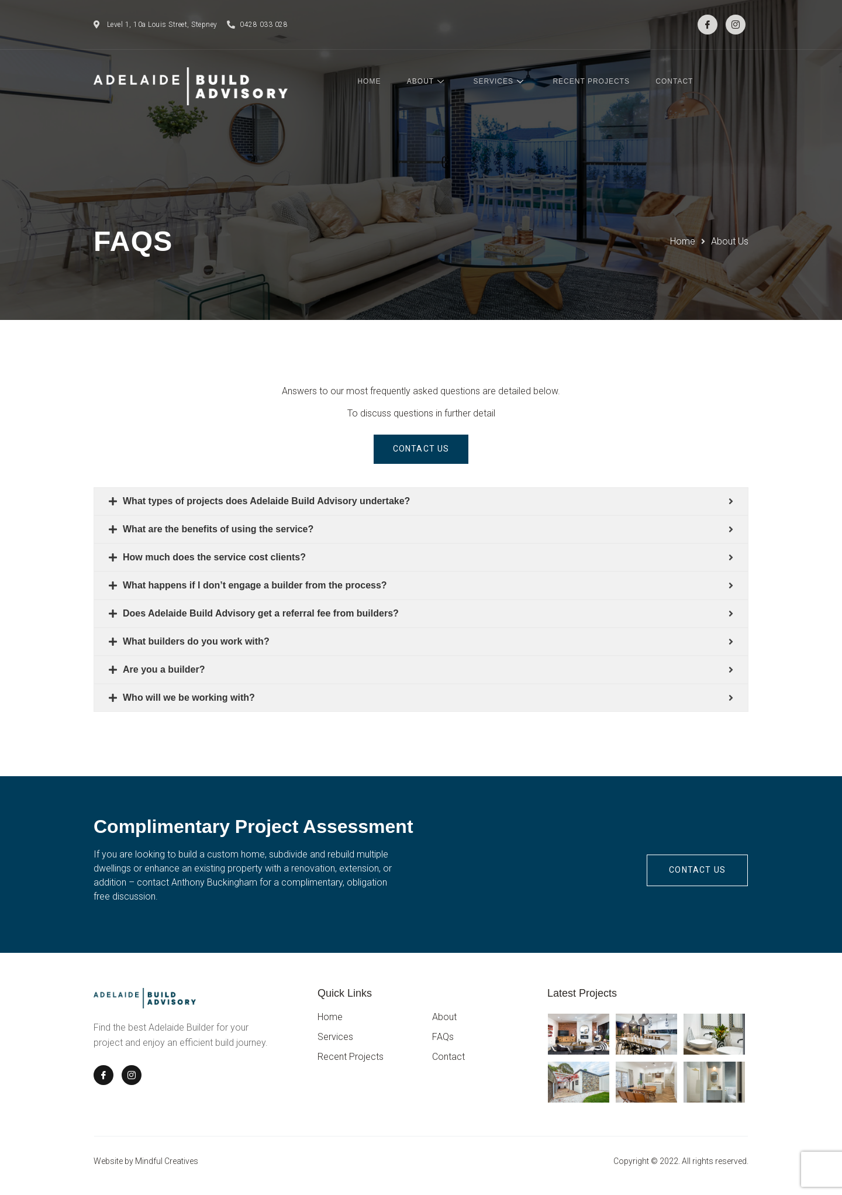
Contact (678, 82)
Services (509, 82)
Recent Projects (597, 82)
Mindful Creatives (166, 1162)
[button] (421, 450)
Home (383, 82)
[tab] (421, 502)
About (439, 82)
